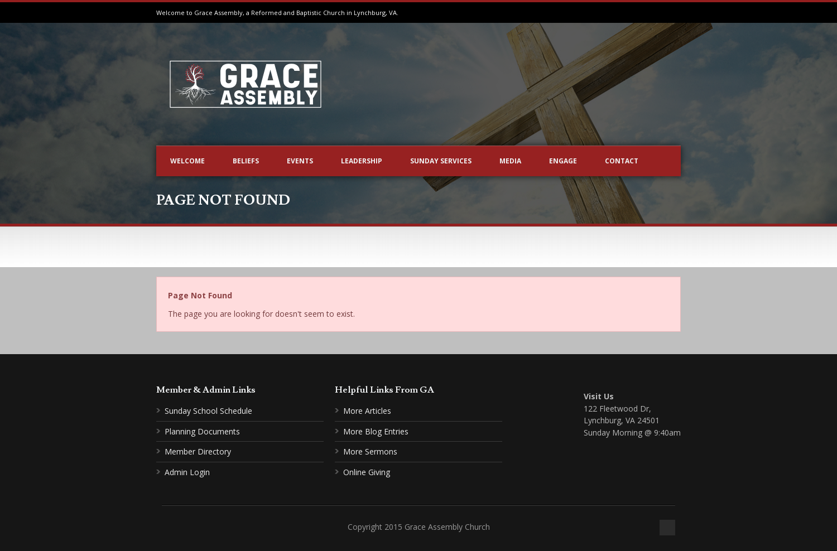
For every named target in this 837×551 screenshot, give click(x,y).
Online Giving (366, 472)
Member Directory (198, 451)
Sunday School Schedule (208, 410)
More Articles (367, 410)
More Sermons (370, 451)
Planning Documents (202, 431)
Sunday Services (441, 161)
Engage (563, 161)
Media (510, 161)
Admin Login (187, 472)
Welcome (187, 161)
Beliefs (246, 161)
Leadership (361, 161)
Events (300, 161)
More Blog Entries (375, 431)
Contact (621, 161)
